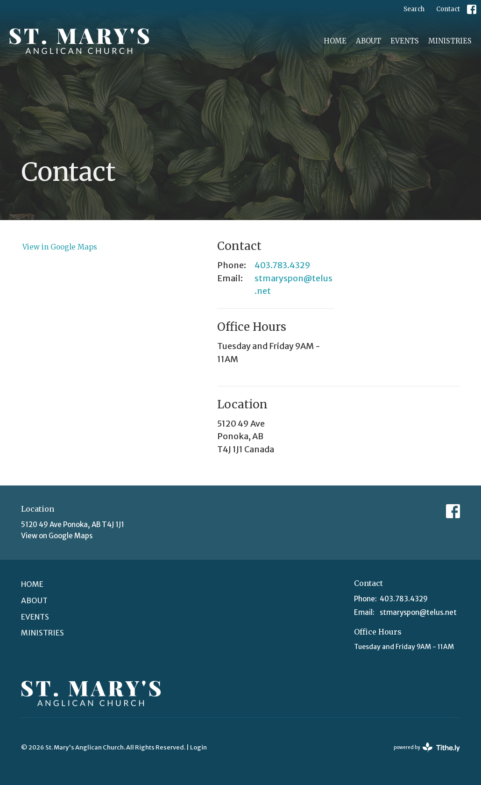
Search (413, 9)
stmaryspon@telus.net (293, 285)
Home (335, 40)
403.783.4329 (283, 265)
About (368, 40)
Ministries (450, 40)
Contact (448, 9)
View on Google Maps (56, 535)
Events (404, 40)
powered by (427, 747)
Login (198, 747)
